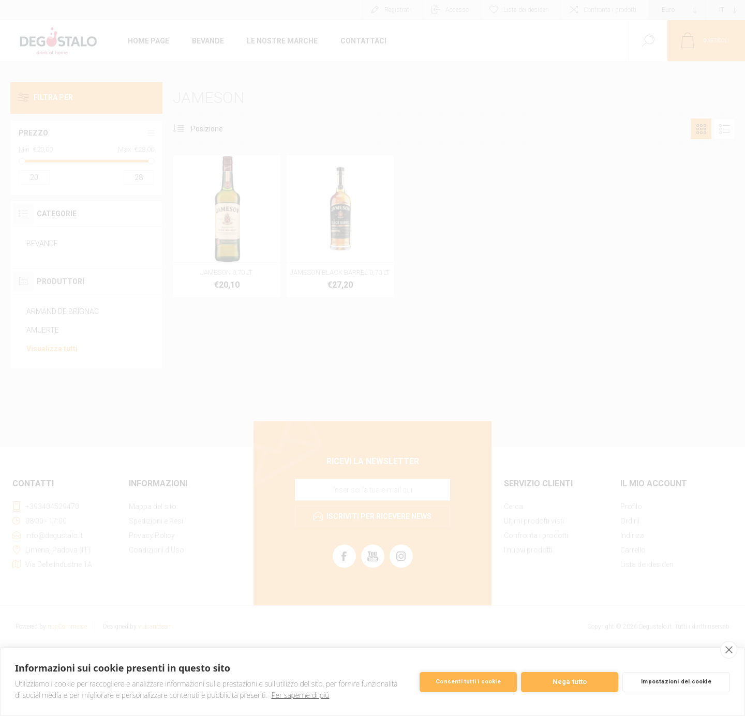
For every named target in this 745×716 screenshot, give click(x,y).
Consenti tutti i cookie (468, 681)
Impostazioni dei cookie (676, 681)
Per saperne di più (301, 695)
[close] (728, 650)
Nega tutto (570, 681)
